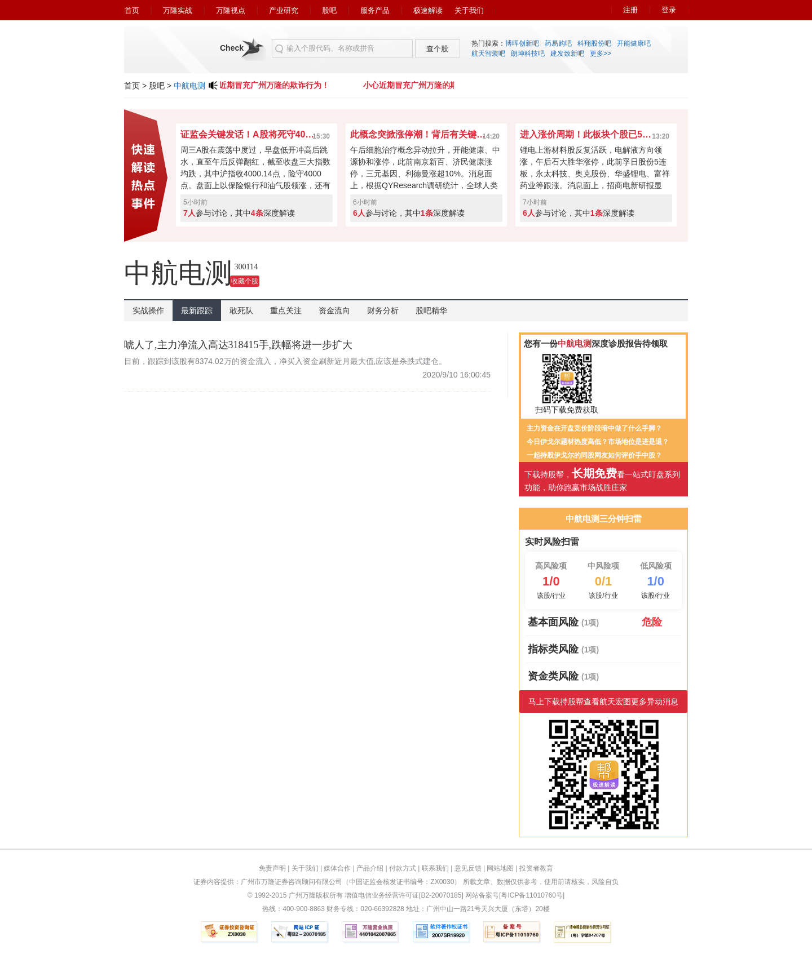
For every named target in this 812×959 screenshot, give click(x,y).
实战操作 (148, 310)
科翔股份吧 (594, 43)
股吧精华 (431, 310)
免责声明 (272, 868)
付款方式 (402, 868)
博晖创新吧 (522, 43)
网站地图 (500, 868)
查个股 (437, 49)
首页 (132, 10)
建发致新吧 (567, 53)
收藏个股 (244, 281)
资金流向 (334, 310)
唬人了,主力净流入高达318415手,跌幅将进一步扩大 (238, 344)
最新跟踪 (197, 310)
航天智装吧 (488, 53)
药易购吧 (558, 43)
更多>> (600, 53)
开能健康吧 (634, 43)
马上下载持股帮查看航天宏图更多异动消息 (603, 701)
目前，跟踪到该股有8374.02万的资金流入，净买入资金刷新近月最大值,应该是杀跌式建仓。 (285, 361)
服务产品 (375, 10)
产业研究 (283, 10)
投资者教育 (536, 868)
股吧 (329, 10)
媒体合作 (337, 868)
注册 (630, 10)
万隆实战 (177, 10)
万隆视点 (230, 10)
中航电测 (189, 85)
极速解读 (428, 10)
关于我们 (469, 10)
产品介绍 (369, 868)
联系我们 (435, 868)
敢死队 (241, 310)
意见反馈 (468, 868)
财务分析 (383, 310)
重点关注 (286, 310)
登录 (668, 10)
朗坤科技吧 (528, 53)
